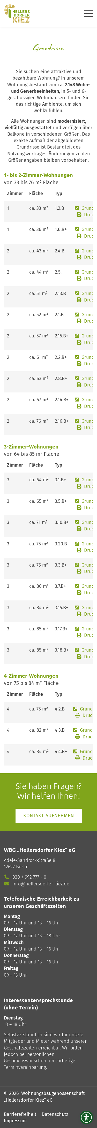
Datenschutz (55, 1114)
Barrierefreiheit (20, 1114)
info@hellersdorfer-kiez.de (40, 884)
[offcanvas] (88, 12)
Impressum (15, 1121)
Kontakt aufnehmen (48, 815)
